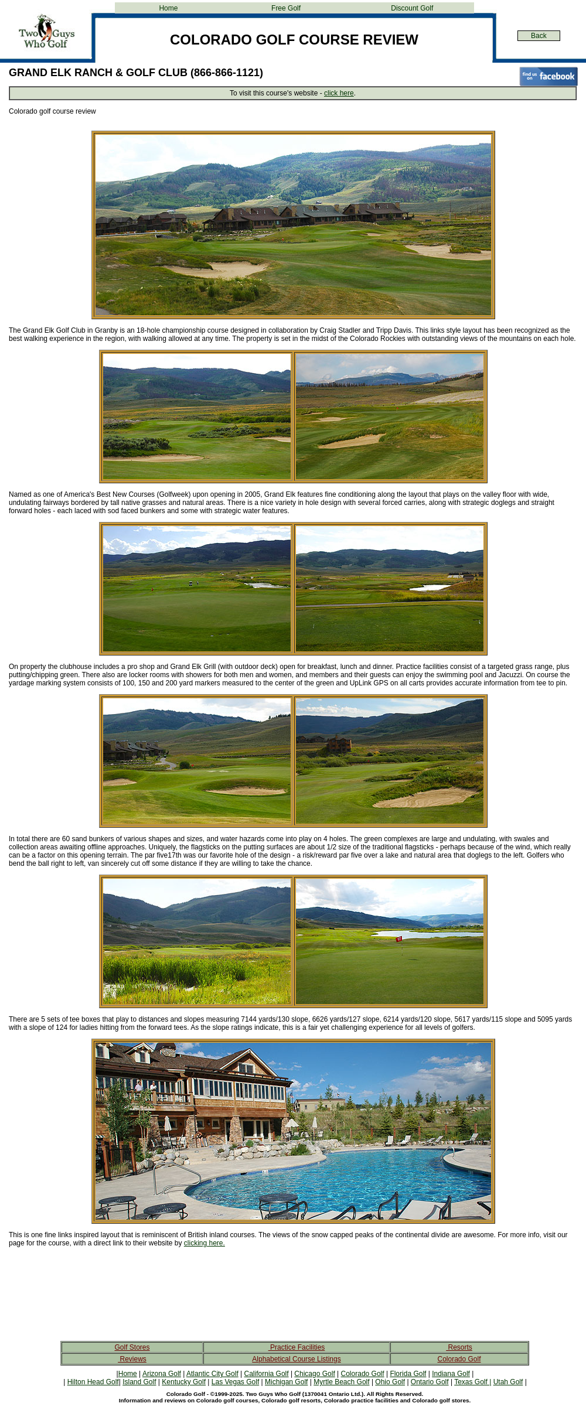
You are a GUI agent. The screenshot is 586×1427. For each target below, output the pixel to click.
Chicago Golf (314, 1374)
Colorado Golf (459, 1359)
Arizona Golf (161, 1374)
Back (539, 36)
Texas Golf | (472, 1382)
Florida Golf (408, 1374)
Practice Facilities (296, 1347)
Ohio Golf (390, 1382)
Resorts (459, 1347)
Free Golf (286, 8)
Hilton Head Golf (93, 1382)
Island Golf (139, 1382)
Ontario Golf (430, 1382)
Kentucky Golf (184, 1382)
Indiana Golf (451, 1374)
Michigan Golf (286, 1382)
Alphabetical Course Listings (296, 1359)
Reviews (132, 1359)
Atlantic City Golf (212, 1374)
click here (339, 93)
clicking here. (204, 1243)
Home (168, 8)
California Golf (266, 1374)
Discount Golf (412, 8)
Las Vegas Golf (235, 1382)
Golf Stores (131, 1347)
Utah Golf (508, 1382)
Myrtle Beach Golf (341, 1382)
